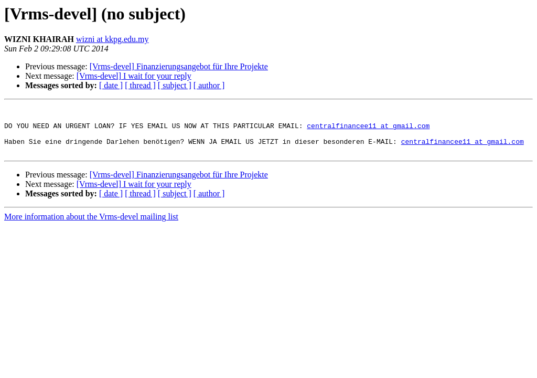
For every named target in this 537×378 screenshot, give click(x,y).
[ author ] (209, 85)
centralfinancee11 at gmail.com (368, 130)
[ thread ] (140, 85)
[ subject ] (174, 85)
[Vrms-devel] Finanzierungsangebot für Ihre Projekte (179, 66)
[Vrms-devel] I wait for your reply (134, 75)
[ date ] (111, 85)
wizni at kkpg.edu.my (112, 39)
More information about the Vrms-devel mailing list (91, 226)
